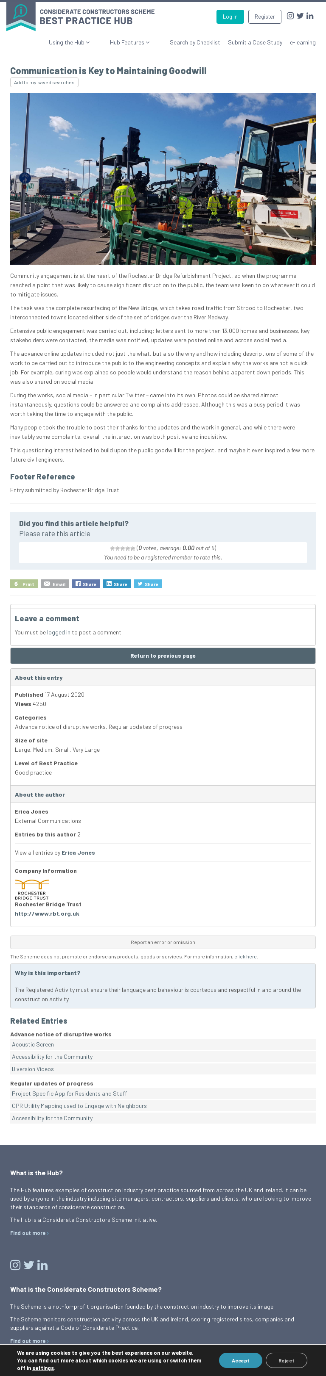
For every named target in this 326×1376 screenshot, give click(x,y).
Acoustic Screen (33, 1044)
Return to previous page (163, 655)
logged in (58, 632)
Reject (286, 1360)
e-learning (303, 42)
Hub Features (140, 42)
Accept (241, 1360)
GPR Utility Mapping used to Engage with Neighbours (79, 1105)
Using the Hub (92, 42)
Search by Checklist (195, 42)
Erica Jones (78, 852)
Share (89, 584)
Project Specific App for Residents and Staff (69, 1093)
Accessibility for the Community (52, 1056)
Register (265, 16)
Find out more (27, 1232)
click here (245, 956)
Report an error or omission (163, 942)
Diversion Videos (33, 1068)
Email (59, 584)
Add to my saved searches (44, 82)
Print (28, 584)
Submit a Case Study (255, 42)
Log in (230, 16)
